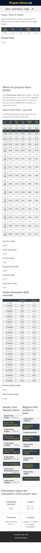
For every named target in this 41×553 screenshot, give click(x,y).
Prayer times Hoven (11, 476)
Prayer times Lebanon (9, 481)
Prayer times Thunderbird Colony (11, 437)
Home (7, 9)
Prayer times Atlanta (28, 473)
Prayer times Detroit (28, 459)
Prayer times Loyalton (9, 444)
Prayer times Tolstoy (9, 417)
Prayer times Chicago (28, 438)
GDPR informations (21, 538)
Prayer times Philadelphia (28, 466)
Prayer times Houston (28, 445)
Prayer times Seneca (9, 430)
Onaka (26, 9)
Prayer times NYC (30, 432)
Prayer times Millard (11, 464)
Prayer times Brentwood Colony (11, 424)
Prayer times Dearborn (28, 427)
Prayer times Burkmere (9, 458)
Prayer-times (18, 3)
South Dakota (17, 9)
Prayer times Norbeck (9, 451)
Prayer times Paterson (28, 420)
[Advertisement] (20, 63)
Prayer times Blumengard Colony (11, 470)
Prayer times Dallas (30, 479)
